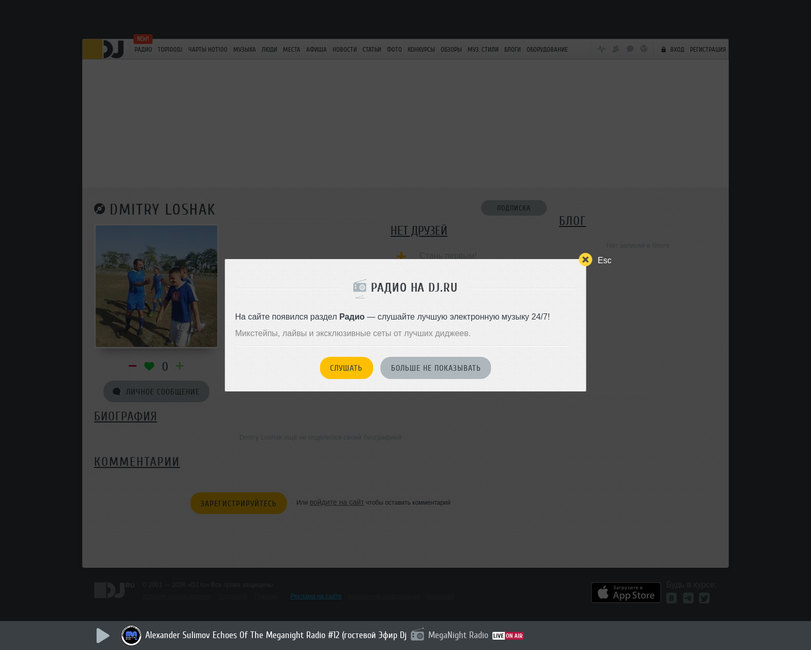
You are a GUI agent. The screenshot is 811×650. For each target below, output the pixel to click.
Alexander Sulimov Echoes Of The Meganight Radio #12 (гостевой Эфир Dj (276, 635)
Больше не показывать (436, 368)
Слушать (346, 368)
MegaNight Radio (458, 635)
